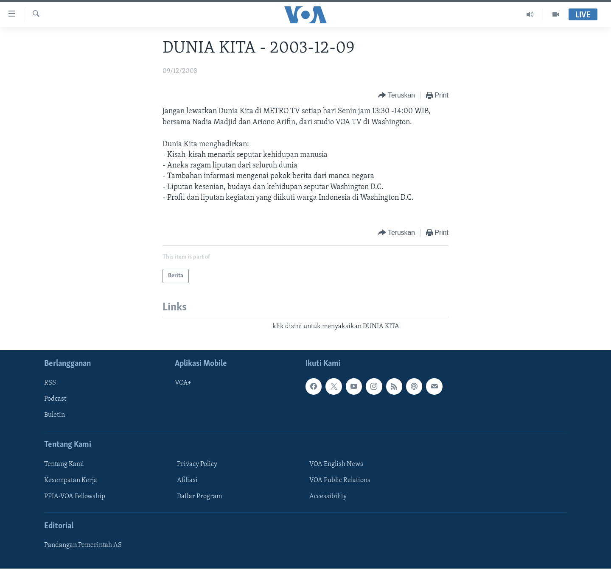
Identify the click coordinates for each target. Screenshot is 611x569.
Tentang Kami (64, 464)
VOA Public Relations (339, 480)
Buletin (54, 415)
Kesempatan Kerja (70, 480)
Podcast (55, 399)
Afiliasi (187, 480)
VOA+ (183, 383)
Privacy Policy (197, 464)
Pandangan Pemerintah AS (83, 545)
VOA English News (336, 464)
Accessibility (328, 496)
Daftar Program (199, 496)
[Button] (396, 95)
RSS (50, 383)
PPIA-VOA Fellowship (74, 496)
